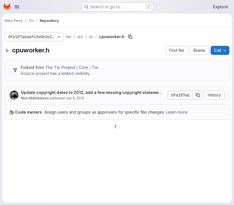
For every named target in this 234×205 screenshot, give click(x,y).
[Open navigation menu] (16, 6)
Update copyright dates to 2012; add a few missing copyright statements (92, 92)
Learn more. (177, 112)
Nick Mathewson (35, 98)
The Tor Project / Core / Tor (71, 67)
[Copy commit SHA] (197, 95)
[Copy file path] (130, 36)
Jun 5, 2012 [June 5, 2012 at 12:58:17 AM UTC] (75, 98)
